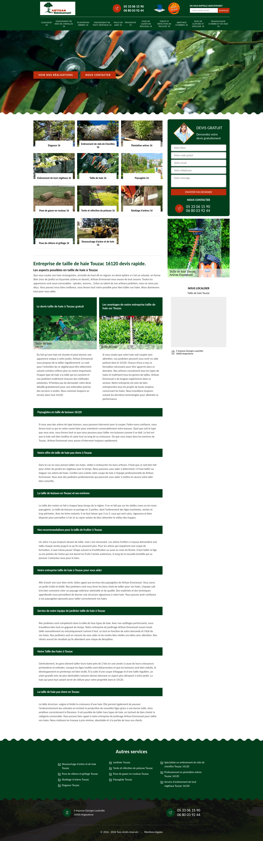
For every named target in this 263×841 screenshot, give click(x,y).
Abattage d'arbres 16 (181, 23)
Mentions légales (153, 832)
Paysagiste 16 (130, 23)
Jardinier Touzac (121, 762)
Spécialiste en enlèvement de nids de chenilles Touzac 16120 (184, 764)
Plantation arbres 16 (83, 23)
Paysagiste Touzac (122, 779)
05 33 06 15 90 (134, 6)
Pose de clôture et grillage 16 (198, 24)
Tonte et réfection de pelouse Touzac (133, 768)
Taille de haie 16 (118, 23)
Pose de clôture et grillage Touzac (80, 773)
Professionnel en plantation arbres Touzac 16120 (183, 774)
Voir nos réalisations (55, 75)
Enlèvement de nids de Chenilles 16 (64, 24)
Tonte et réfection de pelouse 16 (164, 24)
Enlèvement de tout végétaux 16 (102, 23)
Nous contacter (98, 75)
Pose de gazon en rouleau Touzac (131, 773)
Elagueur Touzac (70, 785)
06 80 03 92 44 (134, 10)
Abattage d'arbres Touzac (75, 779)
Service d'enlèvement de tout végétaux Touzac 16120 (180, 783)
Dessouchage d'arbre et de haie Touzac (79, 766)
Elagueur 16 (46, 23)
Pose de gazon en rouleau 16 (146, 24)
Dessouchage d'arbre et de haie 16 (218, 24)
